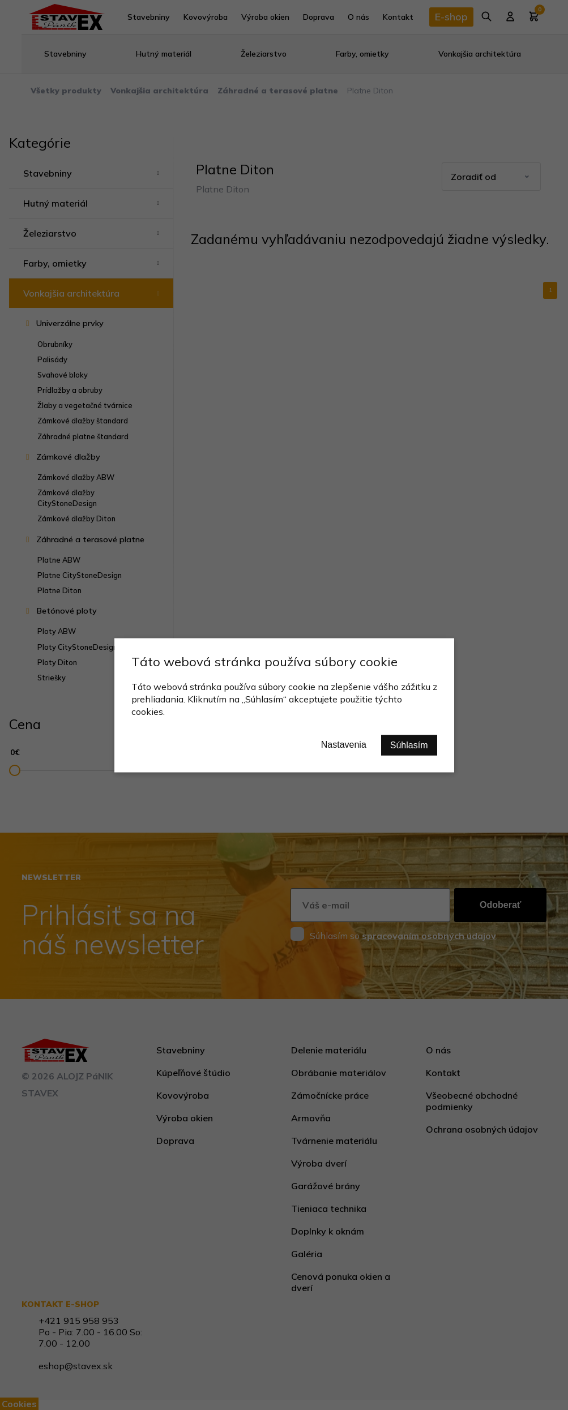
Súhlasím (409, 744)
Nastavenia (343, 744)
